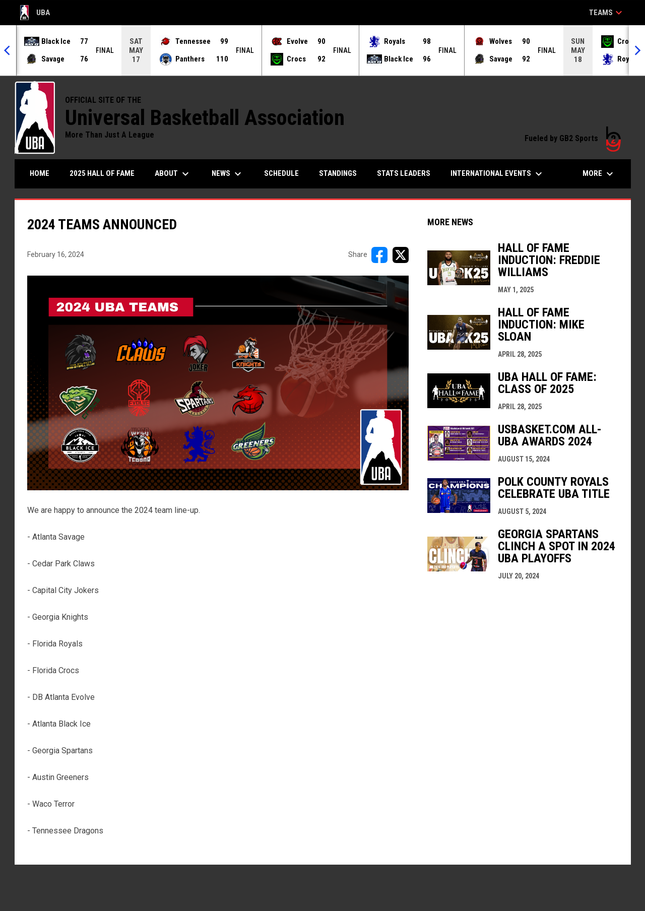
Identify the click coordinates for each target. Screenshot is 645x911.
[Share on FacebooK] (379, 255)
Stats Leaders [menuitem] (403, 173)
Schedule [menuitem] (281, 173)
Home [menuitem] (39, 173)
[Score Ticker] (322, 50)
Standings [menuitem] (338, 173)
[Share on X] (401, 255)
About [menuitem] (173, 174)
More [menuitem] (599, 174)
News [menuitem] (228, 174)
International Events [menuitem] (497, 174)
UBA (35, 12)
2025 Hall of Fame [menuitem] (102, 173)
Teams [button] (607, 13)
